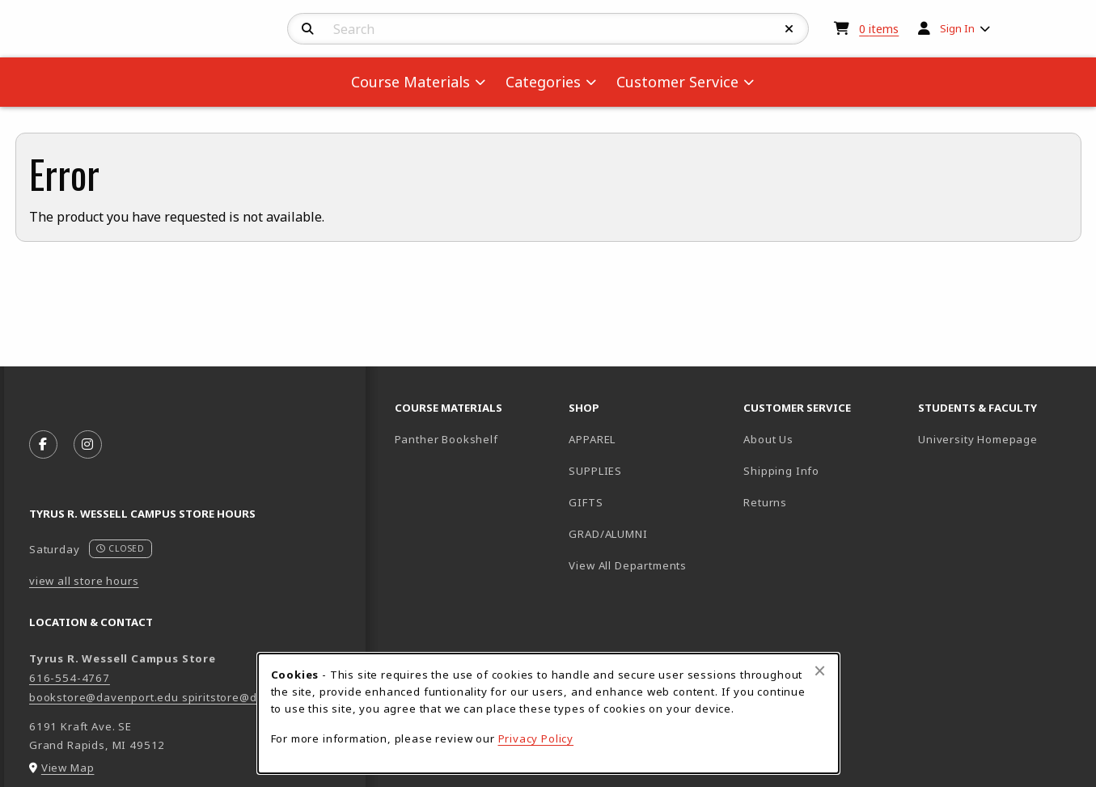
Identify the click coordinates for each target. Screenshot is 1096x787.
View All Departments (628, 565)
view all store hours (84, 580)
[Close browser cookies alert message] (820, 670)
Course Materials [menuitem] (410, 81)
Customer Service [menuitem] (677, 81)
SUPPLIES (595, 470)
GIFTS (586, 502)
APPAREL (592, 439)
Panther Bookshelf (475, 438)
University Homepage (999, 438)
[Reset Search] (789, 29)
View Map (68, 767)
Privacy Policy (536, 738)
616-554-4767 (69, 678)
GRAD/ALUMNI (608, 534)
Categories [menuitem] (543, 81)
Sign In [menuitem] (957, 28)
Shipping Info (781, 470)
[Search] (308, 29)
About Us (768, 439)
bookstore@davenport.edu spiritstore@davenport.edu (180, 697)
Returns (765, 502)
